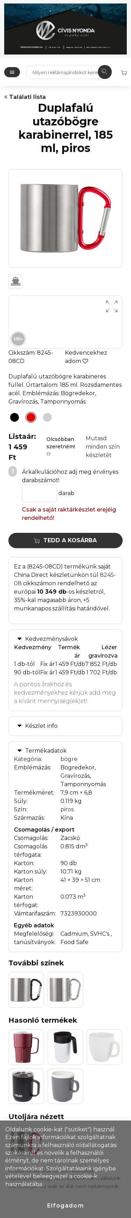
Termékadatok (46, 750)
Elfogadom (65, 1205)
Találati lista (25, 97)
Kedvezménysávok (51, 639)
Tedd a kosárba (65, 540)
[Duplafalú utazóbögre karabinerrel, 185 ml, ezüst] (45, 418)
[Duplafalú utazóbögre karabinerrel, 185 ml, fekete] (12, 418)
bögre (69, 759)
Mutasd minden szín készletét (103, 446)
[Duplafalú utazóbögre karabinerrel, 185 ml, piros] (29, 418)
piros (67, 809)
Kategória (27, 759)
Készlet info (41, 726)
